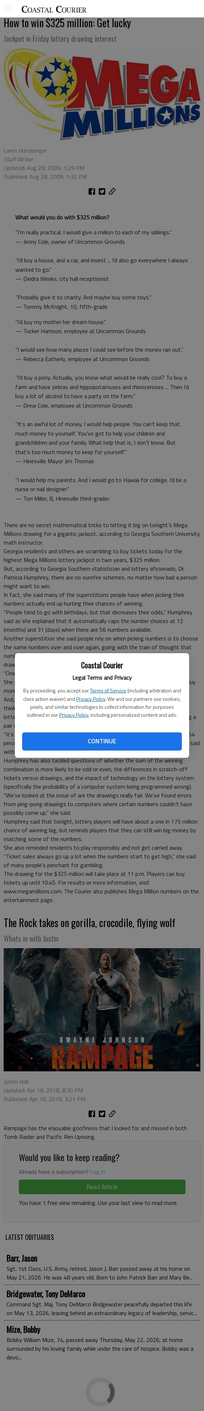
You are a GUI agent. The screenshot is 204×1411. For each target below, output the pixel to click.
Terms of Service (108, 690)
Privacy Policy (90, 699)
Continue (102, 741)
